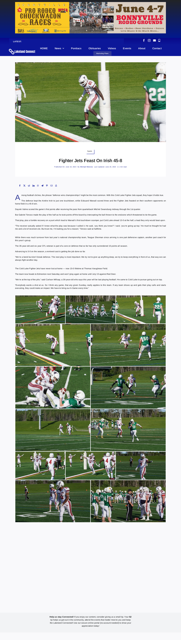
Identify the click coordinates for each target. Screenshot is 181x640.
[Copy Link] (56, 185)
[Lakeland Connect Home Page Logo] (22, 49)
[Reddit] (29, 185)
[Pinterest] (47, 185)
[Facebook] (20, 185)
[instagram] (149, 40)
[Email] (51, 185)
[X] (24, 185)
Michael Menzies (86, 167)
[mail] (154, 40)
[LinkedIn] (33, 185)
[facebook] (144, 40)
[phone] (159, 40)
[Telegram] (42, 185)
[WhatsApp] (38, 185)
